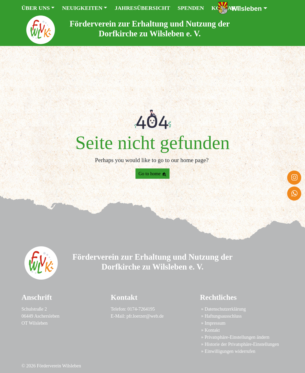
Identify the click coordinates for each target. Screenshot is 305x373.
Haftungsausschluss (223, 316)
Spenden (191, 8)
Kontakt (212, 330)
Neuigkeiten (82, 8)
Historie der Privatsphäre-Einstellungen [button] (242, 344)
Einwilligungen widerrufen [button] (230, 351)
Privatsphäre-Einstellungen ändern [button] (237, 337)
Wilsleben (246, 8)
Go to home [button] (152, 173)
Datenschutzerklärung (225, 309)
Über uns (36, 8)
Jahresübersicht (142, 8)
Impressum (215, 323)
